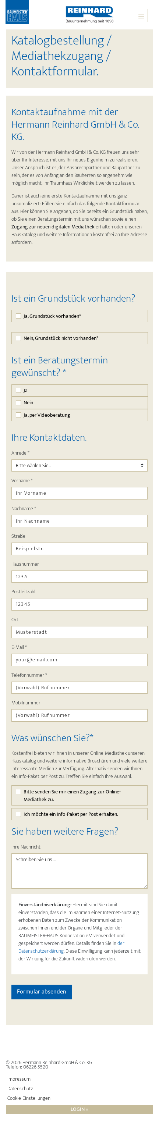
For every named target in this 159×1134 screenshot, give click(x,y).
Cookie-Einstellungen (28, 1098)
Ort (14, 619)
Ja (26, 390)
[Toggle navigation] (141, 15)
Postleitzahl (23, 592)
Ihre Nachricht (25, 847)
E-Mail (19, 647)
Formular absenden (41, 992)
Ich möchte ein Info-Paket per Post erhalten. (71, 814)
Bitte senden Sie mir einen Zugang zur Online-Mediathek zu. (72, 795)
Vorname (22, 480)
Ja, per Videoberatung (47, 415)
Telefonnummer (29, 675)
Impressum (19, 1079)
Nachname (23, 508)
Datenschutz (20, 1089)
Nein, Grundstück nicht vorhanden (61, 338)
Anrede (20, 453)
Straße (18, 536)
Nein (28, 402)
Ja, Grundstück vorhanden (52, 316)
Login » (79, 1109)
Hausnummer (25, 564)
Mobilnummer (25, 703)
